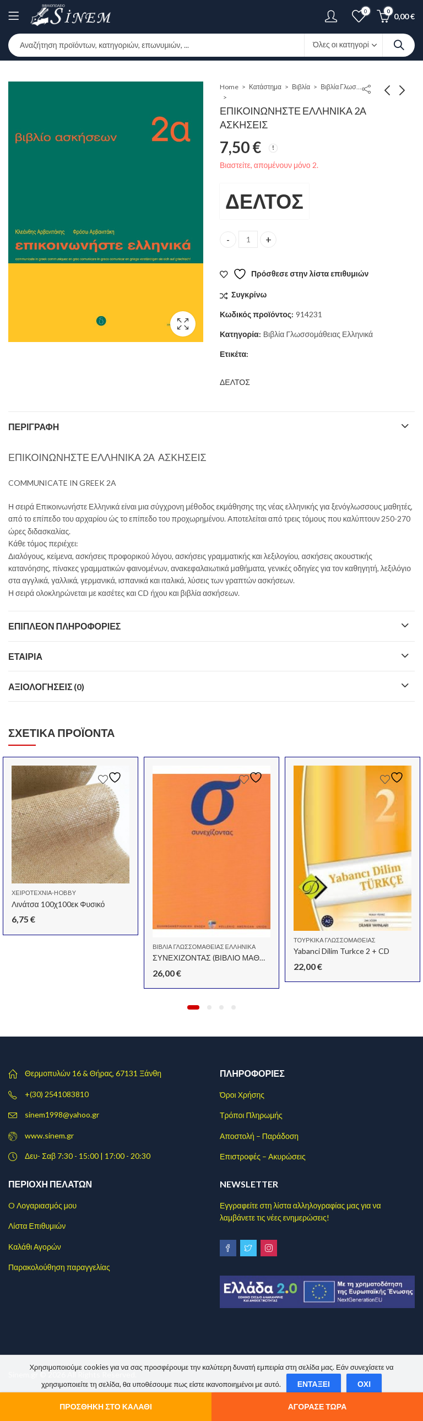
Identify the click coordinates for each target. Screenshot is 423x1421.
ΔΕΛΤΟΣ (264, 201)
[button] (193, 1007)
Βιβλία (301, 87)
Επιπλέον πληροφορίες (64, 626)
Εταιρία (25, 656)
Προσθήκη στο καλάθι (105, 1406)
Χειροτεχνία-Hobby (44, 892)
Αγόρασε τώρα (317, 1406)
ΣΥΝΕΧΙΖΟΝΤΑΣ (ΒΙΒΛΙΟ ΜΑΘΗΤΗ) (215, 957)
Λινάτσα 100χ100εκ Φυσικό (58, 904)
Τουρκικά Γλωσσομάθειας (335, 939)
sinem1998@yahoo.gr (62, 1114)
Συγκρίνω (249, 294)
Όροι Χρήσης (242, 1094)
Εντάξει (313, 1384)
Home (229, 87)
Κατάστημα (265, 87)
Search (399, 45)
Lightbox (183, 324)
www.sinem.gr (49, 1135)
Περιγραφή (33, 426)
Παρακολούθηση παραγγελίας (59, 1267)
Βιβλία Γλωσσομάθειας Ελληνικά (343, 87)
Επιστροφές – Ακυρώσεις (263, 1156)
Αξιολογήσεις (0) (46, 686)
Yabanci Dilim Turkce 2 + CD (341, 951)
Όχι (364, 1384)
